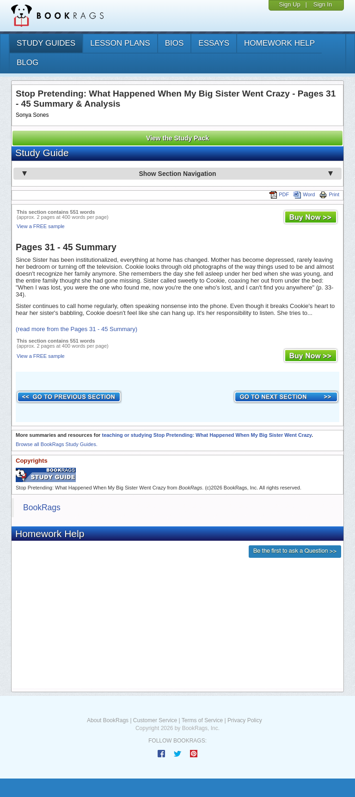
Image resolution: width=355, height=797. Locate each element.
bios (174, 43)
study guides (46, 43)
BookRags (42, 507)
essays (213, 43)
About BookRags (108, 720)
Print (329, 194)
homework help (279, 43)
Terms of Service (202, 720)
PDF (279, 194)
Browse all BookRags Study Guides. (57, 444)
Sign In (322, 4)
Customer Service (155, 720)
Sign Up (289, 4)
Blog (27, 62)
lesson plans (120, 43)
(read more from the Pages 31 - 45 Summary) (76, 329)
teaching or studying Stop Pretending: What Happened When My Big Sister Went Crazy (207, 435)
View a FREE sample (41, 226)
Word (304, 194)
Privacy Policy (244, 720)
